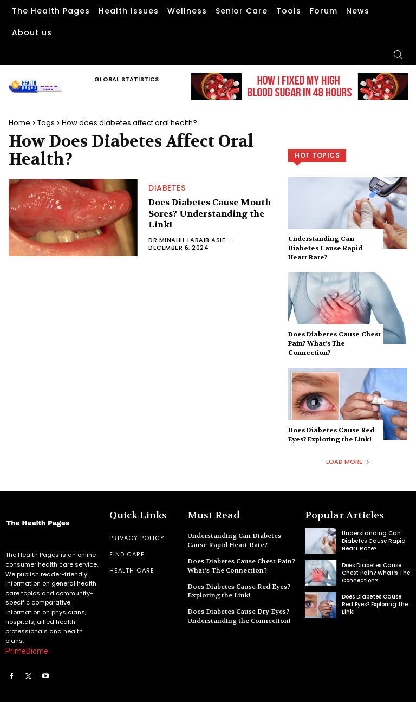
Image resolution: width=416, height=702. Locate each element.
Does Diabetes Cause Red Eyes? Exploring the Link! (331, 435)
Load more (348, 461)
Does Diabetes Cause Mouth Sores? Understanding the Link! (209, 214)
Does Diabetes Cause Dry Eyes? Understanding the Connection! (239, 616)
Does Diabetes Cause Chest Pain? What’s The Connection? (334, 343)
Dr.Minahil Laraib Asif (186, 240)
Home (19, 123)
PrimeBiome (26, 651)
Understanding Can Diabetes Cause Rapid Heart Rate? (325, 248)
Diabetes (166, 188)
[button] (397, 54)
